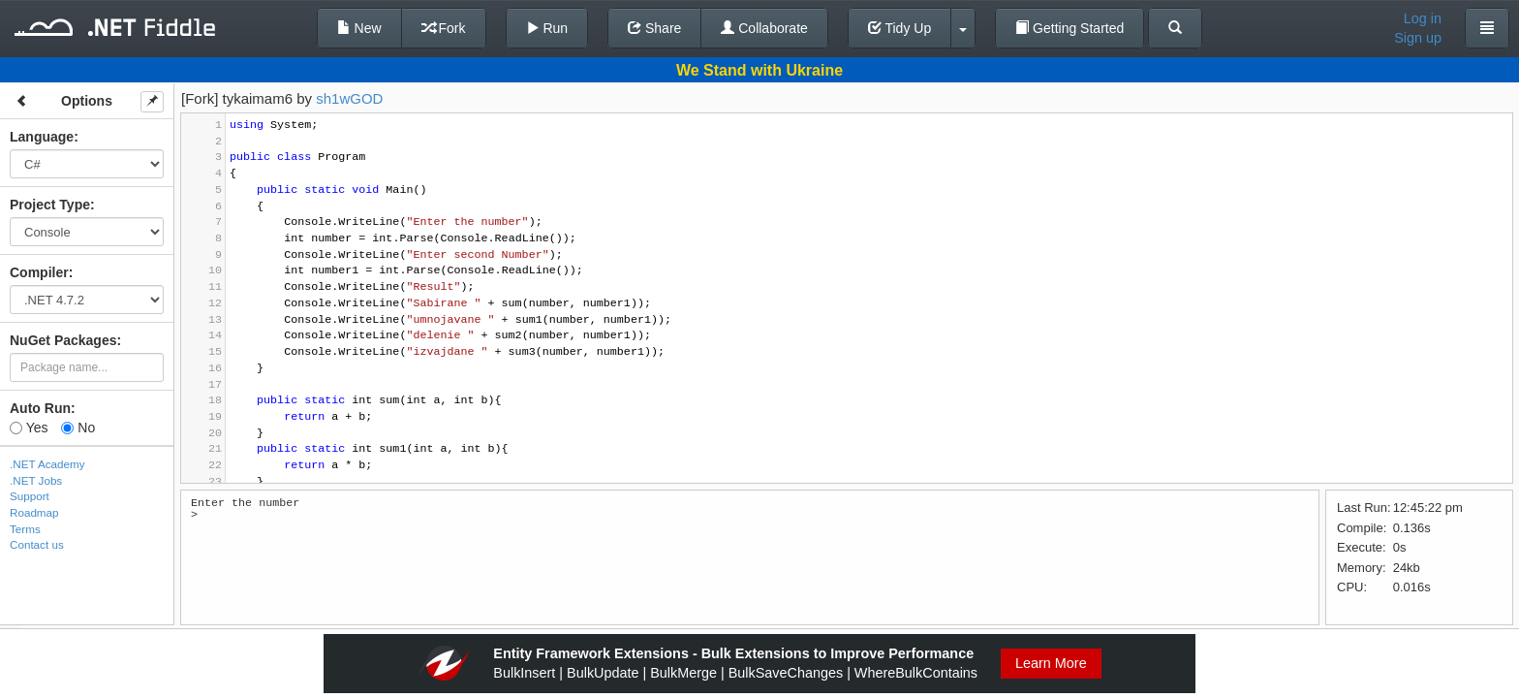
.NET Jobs (36, 480)
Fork (443, 28)
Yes (28, 427)
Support (29, 496)
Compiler (39, 272)
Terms (25, 529)
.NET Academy (47, 464)
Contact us (37, 544)
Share (654, 28)
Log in (1423, 18)
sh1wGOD (349, 98)
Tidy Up (899, 28)
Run (547, 28)
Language (42, 136)
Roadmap (34, 512)
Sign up (1418, 38)
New (359, 28)
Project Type (50, 204)
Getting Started (1069, 28)
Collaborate (764, 28)
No (78, 427)
